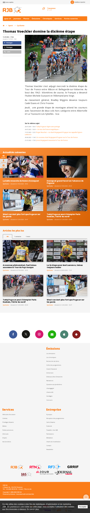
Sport (10, 25)
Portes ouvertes (71, 18)
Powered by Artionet (9, 494)
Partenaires (50, 434)
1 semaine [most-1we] (17, 236)
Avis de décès (6, 441)
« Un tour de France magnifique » (42, 129)
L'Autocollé (49, 392)
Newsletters (52, 334)
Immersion (49, 373)
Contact (48, 445)
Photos (26, 18)
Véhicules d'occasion (8, 414)
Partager (8, 43)
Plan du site (27, 489)
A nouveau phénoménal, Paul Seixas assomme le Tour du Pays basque (19, 266)
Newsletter (49, 449)
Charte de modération (53, 441)
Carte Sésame (50, 422)
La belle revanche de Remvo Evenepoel (21, 181)
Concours (49, 400)
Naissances (49, 380)
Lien (7, 52)
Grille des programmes (53, 365)
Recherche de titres (52, 361)
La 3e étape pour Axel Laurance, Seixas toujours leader (65, 266)
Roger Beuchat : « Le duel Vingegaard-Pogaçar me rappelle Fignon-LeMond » (53, 133)
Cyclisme (20, 25)
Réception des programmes (55, 418)
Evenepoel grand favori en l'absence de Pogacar (65, 182)
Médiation (49, 438)
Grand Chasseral (51, 369)
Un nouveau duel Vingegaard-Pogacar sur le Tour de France (51, 137)
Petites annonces (7, 430)
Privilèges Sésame (8, 422)
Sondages (49, 396)
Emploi (4, 438)
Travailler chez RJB (52, 430)
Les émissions (50, 353)
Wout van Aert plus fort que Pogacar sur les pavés (21, 215)
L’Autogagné (50, 388)
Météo (4, 426)
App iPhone (64, 334)
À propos (49, 414)
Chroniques (47, 18)
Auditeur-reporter (78, 2)
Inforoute (5, 434)
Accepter (82, 507)
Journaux (17, 18)
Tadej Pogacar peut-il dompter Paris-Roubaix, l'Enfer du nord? (64, 215)
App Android (76, 334)
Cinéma (4, 418)
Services (58, 18)
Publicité (49, 426)
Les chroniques (51, 357)
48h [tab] (7, 236)
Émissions (36, 18)
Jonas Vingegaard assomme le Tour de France (46, 140)
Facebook (13, 334)
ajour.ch (7, 18)
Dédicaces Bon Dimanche (54, 376)
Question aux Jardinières (54, 384)
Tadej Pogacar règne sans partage (42, 127)
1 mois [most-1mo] (28, 236)
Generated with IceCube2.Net (25, 494)
